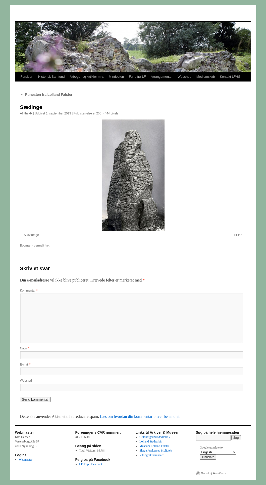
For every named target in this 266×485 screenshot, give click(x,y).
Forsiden (27, 76)
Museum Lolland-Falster (154, 446)
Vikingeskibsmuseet (151, 455)
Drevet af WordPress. (214, 473)
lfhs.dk (28, 113)
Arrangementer (162, 76)
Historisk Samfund (51, 76)
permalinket (41, 245)
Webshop (184, 76)
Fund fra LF (137, 76)
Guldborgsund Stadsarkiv (154, 437)
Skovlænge (31, 235)
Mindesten (116, 76)
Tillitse (238, 235)
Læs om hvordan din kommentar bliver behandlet (139, 416)
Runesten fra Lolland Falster (46, 95)
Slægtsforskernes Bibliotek (155, 450)
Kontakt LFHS (230, 76)
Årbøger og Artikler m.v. (87, 76)
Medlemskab (205, 76)
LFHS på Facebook (90, 464)
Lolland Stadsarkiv (150, 441)
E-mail (25, 364)
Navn (24, 348)
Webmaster (25, 459)
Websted (26, 380)
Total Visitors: (88, 450)
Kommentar (29, 290)
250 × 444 (103, 113)
